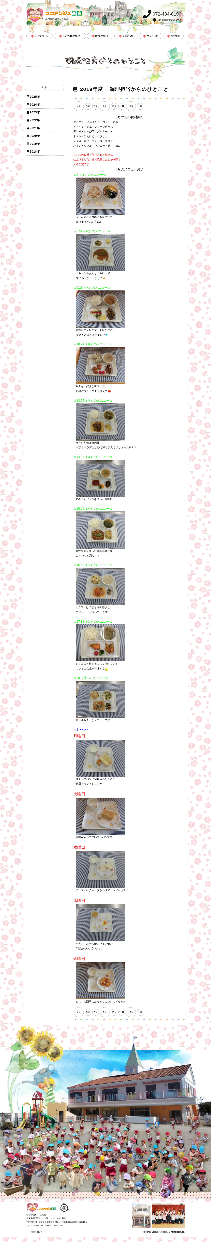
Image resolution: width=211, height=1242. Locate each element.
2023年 (35, 112)
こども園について (72, 36)
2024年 (35, 104)
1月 (140, 106)
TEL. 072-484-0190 (34, 1225)
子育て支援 (128, 36)
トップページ (41, 36)
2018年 (35, 151)
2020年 (35, 136)
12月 (130, 106)
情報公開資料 (37, 1232)
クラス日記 (152, 36)
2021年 (35, 128)
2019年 (35, 143)
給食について (102, 36)
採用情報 (175, 36)
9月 (105, 106)
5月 (88, 106)
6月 (95, 106)
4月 (79, 106)
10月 (114, 106)
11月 (121, 106)
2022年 (35, 120)
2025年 (35, 96)
